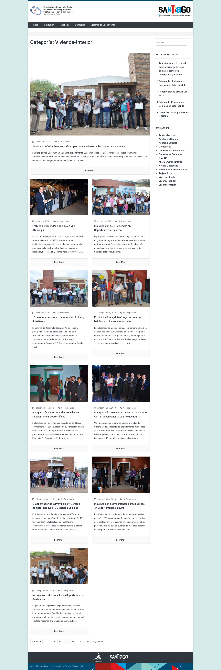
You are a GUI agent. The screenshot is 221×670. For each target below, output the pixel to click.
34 (79, 641)
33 (73, 641)
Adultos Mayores (167, 135)
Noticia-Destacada (168, 165)
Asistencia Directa (168, 139)
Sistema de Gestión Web (103, 25)
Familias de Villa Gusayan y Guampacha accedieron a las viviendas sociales (78, 146)
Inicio (35, 25)
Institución (49, 25)
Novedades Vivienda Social (173, 169)
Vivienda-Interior (167, 184)
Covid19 (163, 158)
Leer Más (90, 170)
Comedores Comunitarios (172, 150)
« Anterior (36, 641)
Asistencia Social (168, 143)
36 (88, 641)
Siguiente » (98, 641)
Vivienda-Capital (167, 181)
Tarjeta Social (166, 173)
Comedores (165, 146)
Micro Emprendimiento (170, 162)
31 (60, 641)
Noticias (65, 25)
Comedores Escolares (170, 154)
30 (53, 641)
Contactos (80, 25)
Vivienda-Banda (167, 177)
